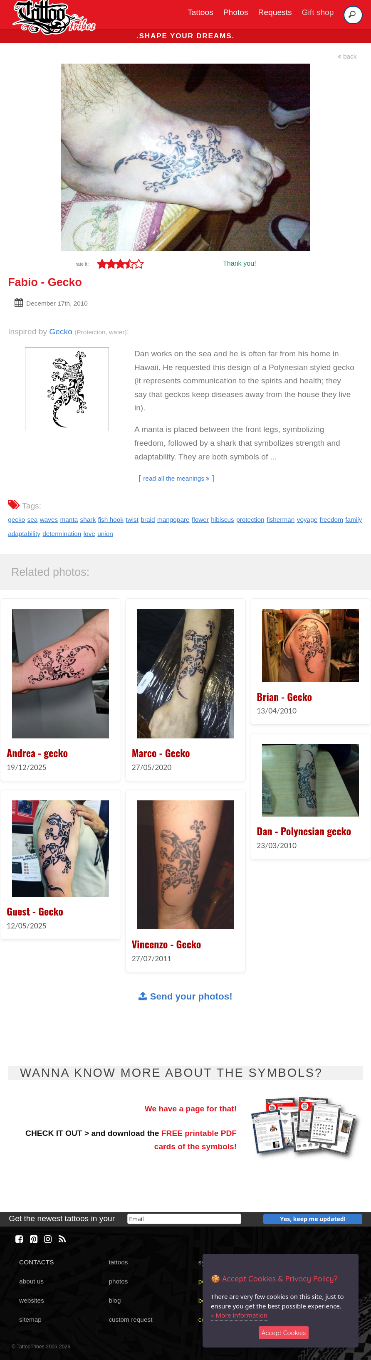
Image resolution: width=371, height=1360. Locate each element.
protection (250, 519)
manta (69, 519)
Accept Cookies (284, 1333)
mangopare (173, 519)
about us (31, 1281)
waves (49, 519)
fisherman (280, 519)
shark (88, 519)
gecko (16, 519)
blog (115, 1300)
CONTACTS (36, 1262)
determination (61, 533)
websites (31, 1300)
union (105, 533)
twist (132, 519)
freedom (331, 519)
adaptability (24, 533)
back (347, 56)
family (353, 519)
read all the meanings (176, 478)
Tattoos (200, 12)
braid (148, 519)
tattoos (118, 1262)
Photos (235, 12)
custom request (130, 1319)
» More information (239, 1315)
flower (200, 519)
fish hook (110, 519)
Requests (275, 12)
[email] (184, 1219)
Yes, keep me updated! (313, 1219)
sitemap (30, 1319)
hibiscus (222, 519)
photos (118, 1281)
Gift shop (318, 12)
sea (32, 519)
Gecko (60, 331)
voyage (307, 519)
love (89, 533)
